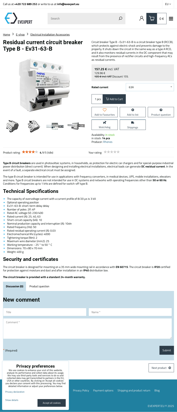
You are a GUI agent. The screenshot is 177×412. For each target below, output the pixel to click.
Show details (11, 400)
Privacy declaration (14, 392)
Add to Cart (114, 99)
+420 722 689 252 (25, 4)
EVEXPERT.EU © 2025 (161, 406)
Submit (166, 350)
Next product (161, 368)
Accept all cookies (52, 403)
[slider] (30, 152)
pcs (97, 99)
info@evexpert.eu (68, 4)
